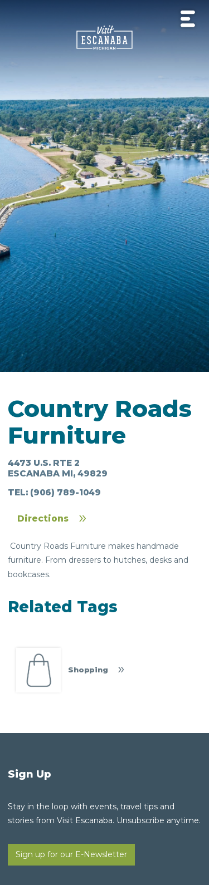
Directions (43, 518)
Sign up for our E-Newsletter (71, 854)
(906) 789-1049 (65, 492)
